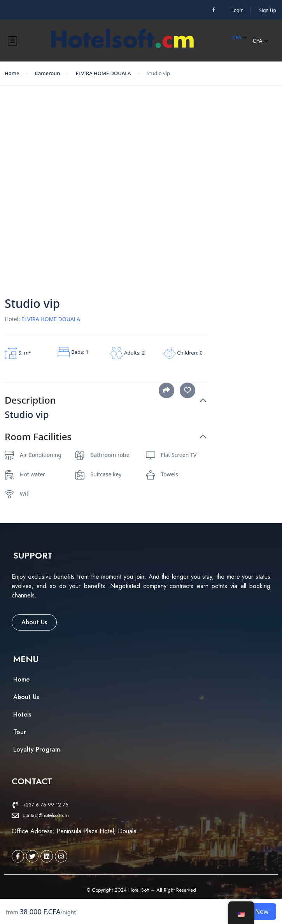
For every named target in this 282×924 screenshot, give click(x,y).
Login (237, 10)
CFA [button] (239, 37)
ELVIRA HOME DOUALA (103, 73)
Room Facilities (38, 437)
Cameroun (47, 73)
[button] (33, 555)
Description (30, 400)
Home (12, 73)
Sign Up (267, 10)
